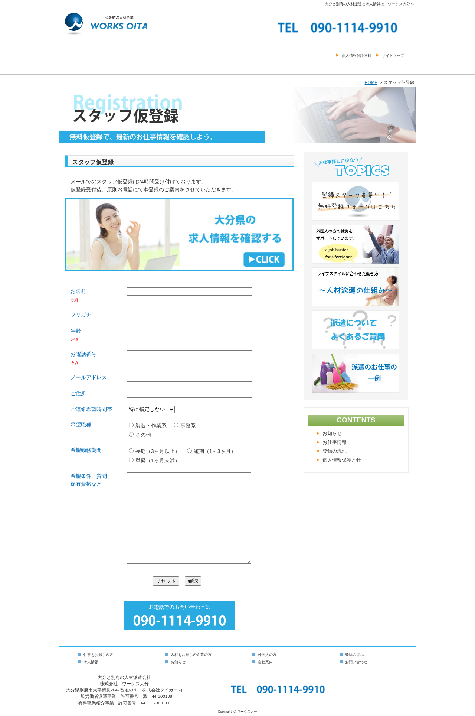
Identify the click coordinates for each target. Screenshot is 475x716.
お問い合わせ (385, 66)
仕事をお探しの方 (148, 66)
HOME (89, 66)
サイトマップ (393, 55)
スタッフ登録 (326, 66)
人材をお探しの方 (208, 66)
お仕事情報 (334, 442)
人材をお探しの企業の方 (191, 654)
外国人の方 (267, 654)
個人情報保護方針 (356, 55)
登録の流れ (334, 451)
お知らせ (332, 433)
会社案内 (266, 66)
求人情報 (90, 662)
